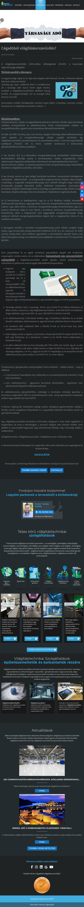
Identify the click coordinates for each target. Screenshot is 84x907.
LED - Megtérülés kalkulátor (71, 685)
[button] (6, 27)
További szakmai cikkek (34, 470)
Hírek (32, 874)
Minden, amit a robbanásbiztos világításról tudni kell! (42, 828)
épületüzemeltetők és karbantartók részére (42, 662)
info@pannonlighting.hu (44, 516)
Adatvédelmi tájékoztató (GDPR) (42, 899)
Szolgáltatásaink (29, 5)
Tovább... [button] (42, 791)
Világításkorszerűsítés (45, 685)
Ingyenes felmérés (18, 685)
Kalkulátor (50, 5)
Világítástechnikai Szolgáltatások (42, 658)
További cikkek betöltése (42, 848)
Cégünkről (18, 5)
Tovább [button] (7, 639)
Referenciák (59, 5)
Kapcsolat (76, 5)
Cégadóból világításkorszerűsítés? (48, 874)
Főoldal (26, 874)
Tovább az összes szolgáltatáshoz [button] (41, 650)
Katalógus (68, 5)
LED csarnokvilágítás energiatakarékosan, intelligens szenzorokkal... (42, 780)
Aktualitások (40, 5)
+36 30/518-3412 (44, 512)
